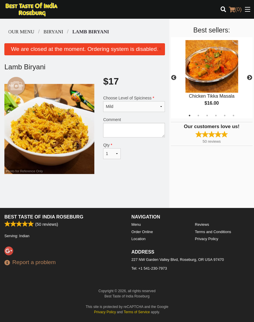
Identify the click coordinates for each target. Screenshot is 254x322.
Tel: (149, 268)
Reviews (202, 224)
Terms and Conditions (213, 232)
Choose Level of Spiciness (134, 104)
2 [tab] (198, 115)
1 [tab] (189, 115)
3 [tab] (207, 115)
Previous (174, 78)
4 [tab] (216, 115)
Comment (134, 127)
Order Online (142, 232)
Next (250, 78)
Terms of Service (137, 312)
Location (139, 239)
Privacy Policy (206, 239)
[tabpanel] (211, 78)
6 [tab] (233, 115)
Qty (112, 151)
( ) (235, 9)
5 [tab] (225, 115)
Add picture (16, 85)
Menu (136, 224)
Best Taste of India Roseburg (43, 216)
